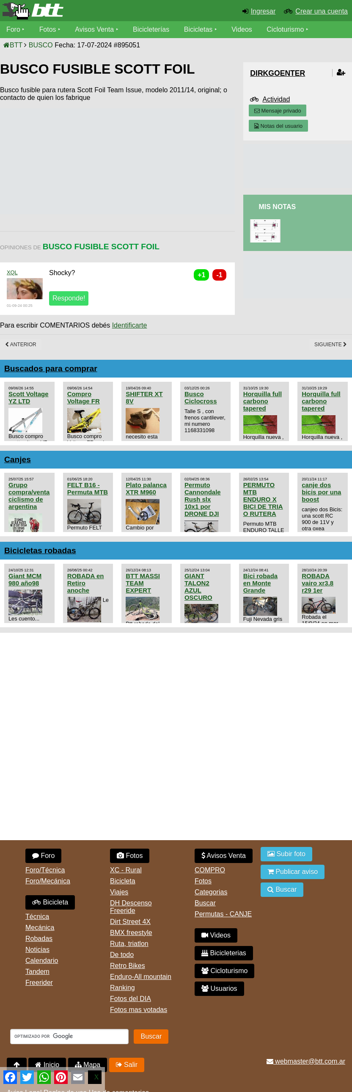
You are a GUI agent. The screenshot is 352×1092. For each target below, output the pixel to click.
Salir (127, 1064)
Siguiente (330, 344)
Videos (242, 29)
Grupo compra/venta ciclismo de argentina (29, 495)
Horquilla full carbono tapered (262, 401)
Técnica (37, 916)
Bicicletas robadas (40, 550)
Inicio (47, 1064)
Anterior (20, 344)
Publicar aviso (292, 871)
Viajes (119, 892)
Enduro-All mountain (140, 976)
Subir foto (286, 854)
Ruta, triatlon (129, 943)
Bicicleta (50, 902)
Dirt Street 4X (130, 921)
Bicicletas (199, 29)
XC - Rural (126, 870)
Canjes (17, 459)
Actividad (276, 99)
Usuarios (219, 988)
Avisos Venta (94, 29)
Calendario (41, 960)
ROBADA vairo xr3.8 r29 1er (317, 583)
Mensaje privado (277, 111)
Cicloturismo (285, 29)
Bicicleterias (223, 953)
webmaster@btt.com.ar (306, 1061)
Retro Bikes (127, 965)
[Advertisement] (154, 161)
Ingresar (263, 11)
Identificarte (129, 325)
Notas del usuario (278, 126)
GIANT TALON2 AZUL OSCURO (198, 586)
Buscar (205, 903)
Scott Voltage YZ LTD (28, 397)
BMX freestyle (131, 932)
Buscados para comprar (50, 368)
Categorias (211, 892)
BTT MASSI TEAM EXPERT (143, 583)
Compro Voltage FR (83, 397)
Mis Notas (277, 206)
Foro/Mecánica (47, 881)
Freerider (39, 982)
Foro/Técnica (45, 870)
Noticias (37, 949)
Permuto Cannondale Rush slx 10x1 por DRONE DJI (202, 499)
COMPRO (210, 870)
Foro (13, 29)
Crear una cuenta (321, 11)
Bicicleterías (151, 29)
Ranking (122, 987)
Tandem (37, 971)
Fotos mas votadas (138, 1009)
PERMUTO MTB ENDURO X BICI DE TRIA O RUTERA (263, 499)
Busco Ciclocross (200, 397)
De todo (122, 954)
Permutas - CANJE (223, 914)
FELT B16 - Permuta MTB (87, 488)
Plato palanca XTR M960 (146, 488)
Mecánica (39, 927)
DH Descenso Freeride (131, 906)
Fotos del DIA (130, 998)
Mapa (87, 1064)
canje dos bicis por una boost (321, 492)
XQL (12, 272)
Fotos (47, 29)
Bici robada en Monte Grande (260, 583)
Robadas (38, 938)
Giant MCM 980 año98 (24, 579)
